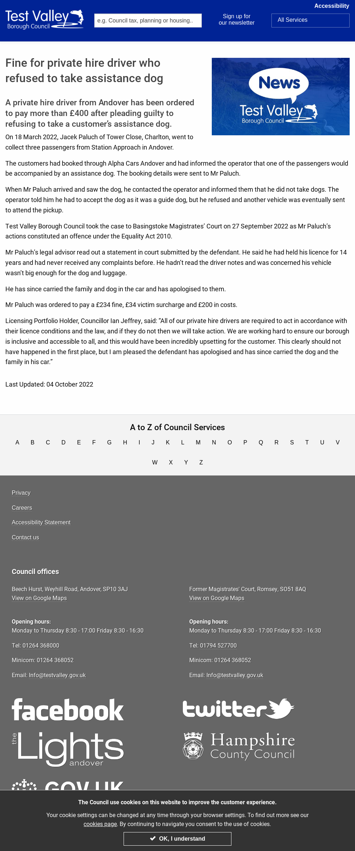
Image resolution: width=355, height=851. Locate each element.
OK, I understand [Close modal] (177, 839)
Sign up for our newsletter (237, 19)
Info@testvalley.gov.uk (57, 675)
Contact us (25, 537)
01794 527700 (218, 645)
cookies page (100, 824)
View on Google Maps (39, 597)
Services (293, 20)
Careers (22, 508)
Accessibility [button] (334, 8)
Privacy (21, 493)
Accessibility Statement (41, 522)
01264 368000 (40, 645)
